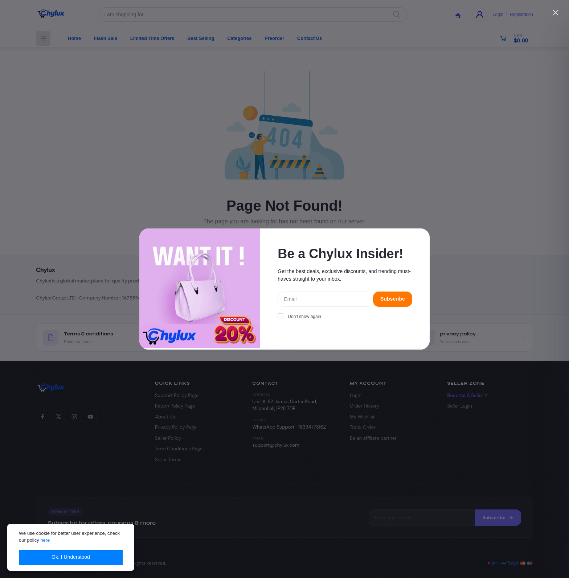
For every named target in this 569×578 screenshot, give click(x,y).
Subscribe (392, 299)
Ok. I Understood (71, 557)
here (45, 540)
